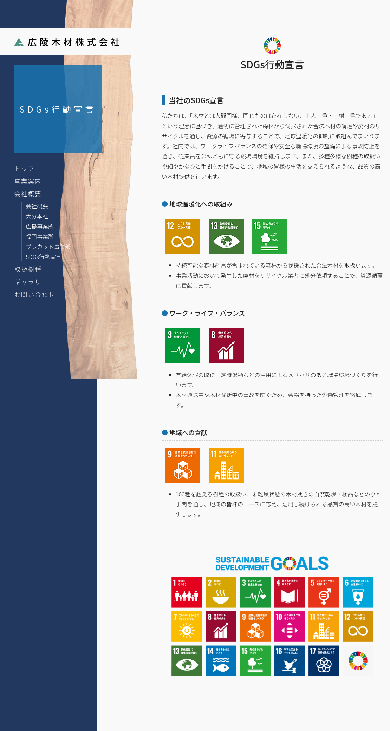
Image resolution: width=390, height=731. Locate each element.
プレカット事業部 (48, 246)
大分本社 (37, 216)
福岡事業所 (40, 236)
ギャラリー (31, 281)
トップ (24, 168)
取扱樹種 (27, 269)
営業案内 (27, 180)
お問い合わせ (35, 294)
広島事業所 (40, 226)
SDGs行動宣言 (43, 256)
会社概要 (27, 193)
